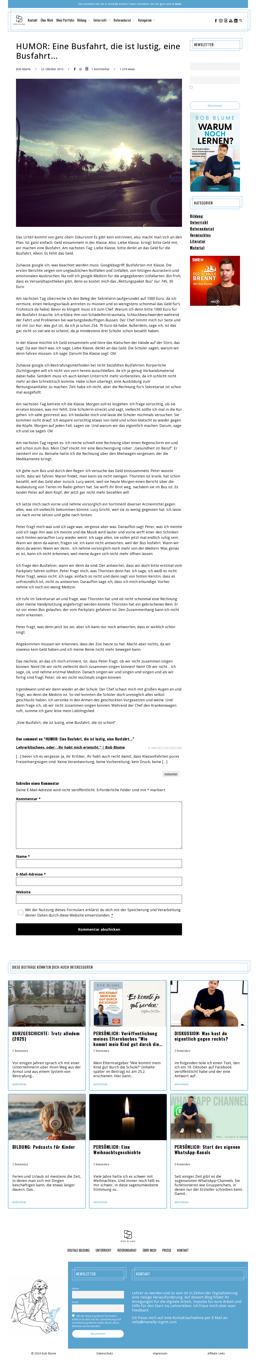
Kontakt (32, 20)
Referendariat (124, 20)
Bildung (83, 20)
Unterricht (101, 20)
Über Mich (47, 20)
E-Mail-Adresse (31, 874)
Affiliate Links (216, 1353)
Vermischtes (200, 235)
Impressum (160, 1353)
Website (23, 892)
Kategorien (146, 20)
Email (193, 74)
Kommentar (28, 798)
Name (23, 856)
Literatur (198, 241)
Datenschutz (104, 1353)
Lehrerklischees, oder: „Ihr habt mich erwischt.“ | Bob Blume (70, 747)
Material (197, 248)
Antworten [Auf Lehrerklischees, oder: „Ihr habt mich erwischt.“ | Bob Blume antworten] (170, 774)
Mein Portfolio (65, 20)
